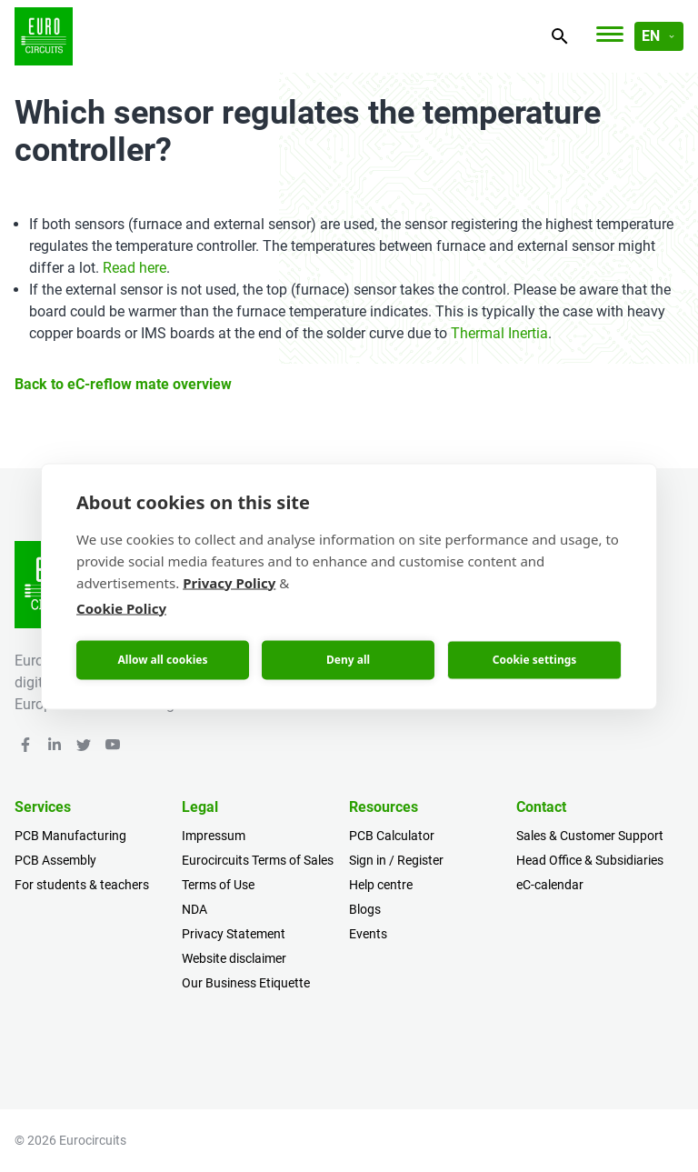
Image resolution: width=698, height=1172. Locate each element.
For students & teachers (82, 884)
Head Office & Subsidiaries (589, 860)
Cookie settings (535, 659)
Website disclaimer (234, 958)
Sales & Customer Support (589, 835)
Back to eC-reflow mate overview (123, 384)
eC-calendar (549, 884)
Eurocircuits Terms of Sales (258, 860)
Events (368, 934)
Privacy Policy (229, 582)
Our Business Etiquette (246, 983)
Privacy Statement (233, 934)
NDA (194, 909)
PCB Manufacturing (70, 835)
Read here (134, 267)
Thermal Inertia (499, 333)
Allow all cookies (163, 659)
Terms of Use (218, 884)
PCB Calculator (391, 835)
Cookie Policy (121, 607)
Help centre (381, 884)
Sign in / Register (396, 860)
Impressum (213, 835)
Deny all (348, 659)
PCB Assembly (55, 860)
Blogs (365, 909)
